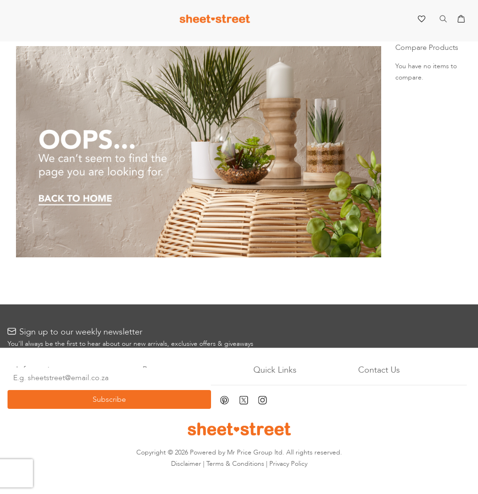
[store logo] (215, 21)
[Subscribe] (109, 399)
